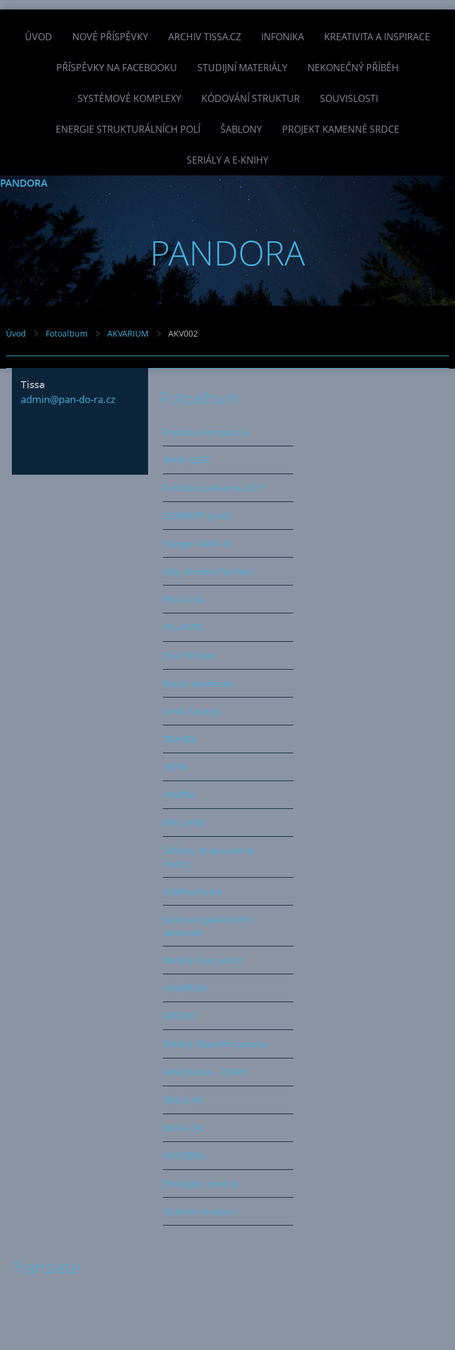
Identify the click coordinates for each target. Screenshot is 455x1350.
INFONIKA (282, 36)
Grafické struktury (199, 1211)
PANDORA (23, 183)
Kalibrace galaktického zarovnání (208, 925)
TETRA (175, 767)
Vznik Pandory (192, 711)
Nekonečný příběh (353, 67)
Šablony (241, 129)
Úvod (38, 36)
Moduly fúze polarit (203, 960)
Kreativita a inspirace (377, 36)
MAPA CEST (186, 460)
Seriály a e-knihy (227, 160)
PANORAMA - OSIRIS (205, 1072)
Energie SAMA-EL (198, 543)
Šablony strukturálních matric (209, 856)
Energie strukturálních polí (128, 129)
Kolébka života (192, 891)
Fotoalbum (67, 333)
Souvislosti (349, 98)
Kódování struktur (250, 98)
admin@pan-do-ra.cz (68, 399)
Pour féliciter (189, 655)
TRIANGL (181, 739)
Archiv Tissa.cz (204, 36)
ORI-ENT (180, 1016)
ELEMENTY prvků (197, 516)
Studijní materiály (242, 67)
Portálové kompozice (206, 432)
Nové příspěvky (110, 36)
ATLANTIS (182, 627)
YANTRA (179, 795)
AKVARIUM (128, 333)
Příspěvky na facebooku (116, 67)
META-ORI (183, 1128)
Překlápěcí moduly (201, 1183)
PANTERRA (184, 1156)
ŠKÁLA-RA (183, 1100)
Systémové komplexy (129, 98)
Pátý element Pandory (208, 571)
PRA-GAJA (183, 599)
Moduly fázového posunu (215, 1044)
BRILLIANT (184, 822)
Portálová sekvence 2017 (214, 488)
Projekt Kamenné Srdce (340, 129)
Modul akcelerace (199, 683)
